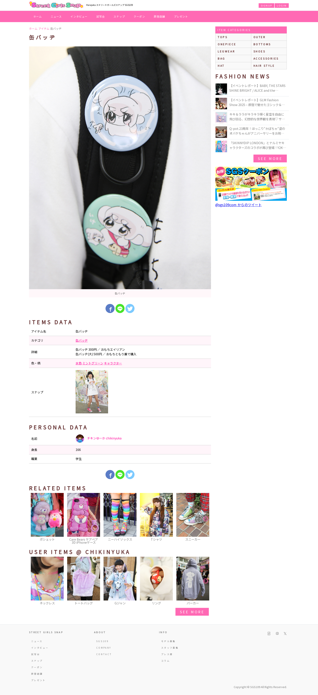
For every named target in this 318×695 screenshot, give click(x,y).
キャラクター (113, 363)
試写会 (100, 16)
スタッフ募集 (169, 647)
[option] (120, 171)
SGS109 (102, 641)
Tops (222, 37)
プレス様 (167, 654)
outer (259, 37)
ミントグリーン (92, 363)
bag (221, 58)
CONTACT (104, 654)
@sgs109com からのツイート (238, 204)
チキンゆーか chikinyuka (99, 438)
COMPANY (103, 647)
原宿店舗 (159, 16)
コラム (165, 660)
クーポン (139, 16)
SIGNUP (266, 5)
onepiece (227, 44)
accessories (266, 58)
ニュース (56, 16)
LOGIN (282, 5)
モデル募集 (168, 641)
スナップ (119, 16)
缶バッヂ (82, 340)
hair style (264, 65)
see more (192, 611)
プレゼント (181, 16)
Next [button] (205, 519)
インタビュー (79, 16)
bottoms (262, 44)
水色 (79, 363)
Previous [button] (34, 519)
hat (221, 65)
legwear (226, 51)
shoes (259, 51)
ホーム (37, 16)
